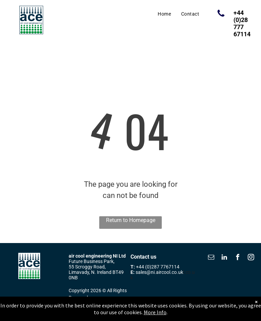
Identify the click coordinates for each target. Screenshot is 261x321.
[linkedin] (224, 258)
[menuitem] (164, 14)
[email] (211, 258)
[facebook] (237, 258)
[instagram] (251, 258)
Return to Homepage (130, 220)
